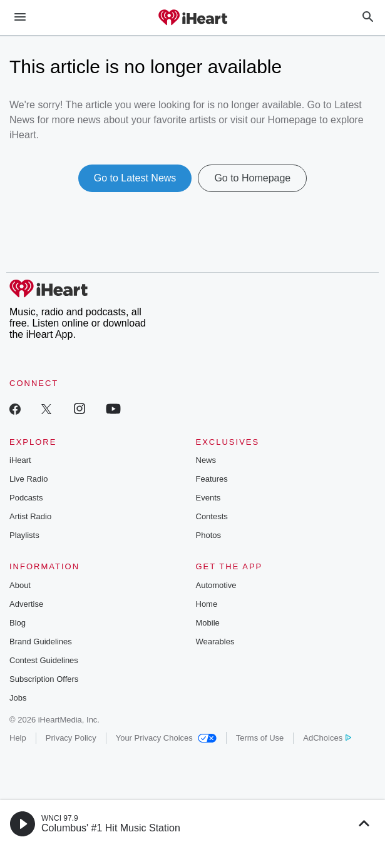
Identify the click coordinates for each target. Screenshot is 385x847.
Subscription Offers (43, 679)
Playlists (24, 535)
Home (207, 604)
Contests (212, 516)
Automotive (216, 585)
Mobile (208, 622)
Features (212, 479)
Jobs (17, 697)
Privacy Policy (71, 738)
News (206, 460)
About (20, 585)
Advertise (26, 604)
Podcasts (26, 497)
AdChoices (327, 738)
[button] (22, 823)
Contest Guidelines (43, 660)
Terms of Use (260, 738)
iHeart (20, 460)
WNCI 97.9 (59, 818)
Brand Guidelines (40, 641)
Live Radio (28, 479)
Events (208, 497)
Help (17, 738)
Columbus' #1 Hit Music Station (110, 828)
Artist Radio (30, 516)
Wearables (215, 641)
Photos (208, 535)
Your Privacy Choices (166, 738)
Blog (17, 622)
